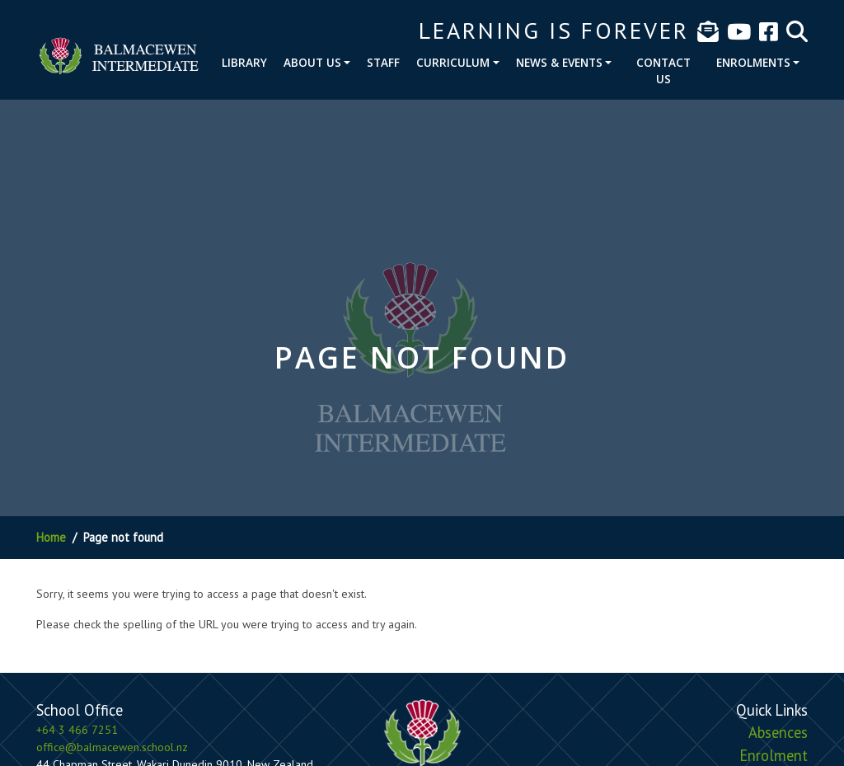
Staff (383, 62)
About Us (312, 62)
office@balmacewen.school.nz (112, 747)
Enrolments (753, 62)
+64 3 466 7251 (77, 729)
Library (244, 62)
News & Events (559, 62)
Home (51, 537)
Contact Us (663, 70)
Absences (778, 732)
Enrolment (773, 755)
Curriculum (453, 62)
